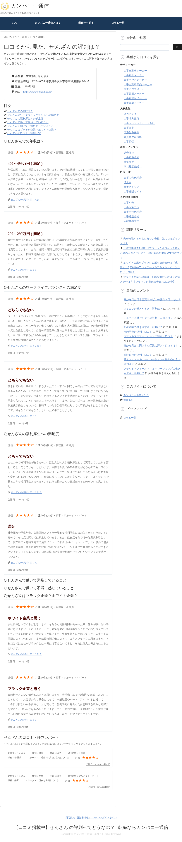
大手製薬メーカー (134, 103)
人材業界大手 (131, 221)
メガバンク (130, 114)
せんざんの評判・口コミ (24, 269)
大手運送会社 (131, 216)
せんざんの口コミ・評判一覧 (24, 133)
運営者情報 (83, 817)
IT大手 (127, 182)
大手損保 (129, 141)
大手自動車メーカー (135, 70)
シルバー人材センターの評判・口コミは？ (148, 318)
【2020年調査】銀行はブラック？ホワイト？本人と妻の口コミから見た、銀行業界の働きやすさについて (151, 253)
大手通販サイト (133, 191)
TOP (14, 22)
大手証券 (129, 127)
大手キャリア (131, 187)
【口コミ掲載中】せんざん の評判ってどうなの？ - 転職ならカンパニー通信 (91, 827)
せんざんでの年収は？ (20, 111)
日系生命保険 (131, 132)
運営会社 (128, 400)
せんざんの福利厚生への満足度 (25, 118)
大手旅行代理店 (133, 212)
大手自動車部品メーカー (138, 84)
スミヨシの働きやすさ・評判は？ (143, 308)
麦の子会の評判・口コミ (138, 331)
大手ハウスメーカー (135, 80)
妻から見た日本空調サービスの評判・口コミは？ (152, 299)
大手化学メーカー (134, 75)
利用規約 (70, 817)
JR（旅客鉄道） (133, 166)
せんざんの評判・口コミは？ (26, 199)
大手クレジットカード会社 (139, 123)
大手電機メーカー (134, 93)
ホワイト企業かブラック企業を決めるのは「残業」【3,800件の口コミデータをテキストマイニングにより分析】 (150, 267)
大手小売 (129, 202)
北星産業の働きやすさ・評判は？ (143, 327)
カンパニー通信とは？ (48, 22)
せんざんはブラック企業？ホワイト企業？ (31, 129)
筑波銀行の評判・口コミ (138, 354)
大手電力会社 (131, 157)
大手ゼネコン (131, 207)
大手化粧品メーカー (135, 98)
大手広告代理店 (133, 177)
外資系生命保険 (133, 137)
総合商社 (129, 152)
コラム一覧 (117, 22)
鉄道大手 (129, 162)
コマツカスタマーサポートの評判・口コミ (148, 336)
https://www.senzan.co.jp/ (37, 91)
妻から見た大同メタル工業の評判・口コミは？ (151, 345)
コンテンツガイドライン (103, 817)
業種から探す (86, 22)
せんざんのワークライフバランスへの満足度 (33, 115)
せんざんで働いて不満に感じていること (30, 126)
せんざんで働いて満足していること (28, 122)
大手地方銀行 (131, 118)
